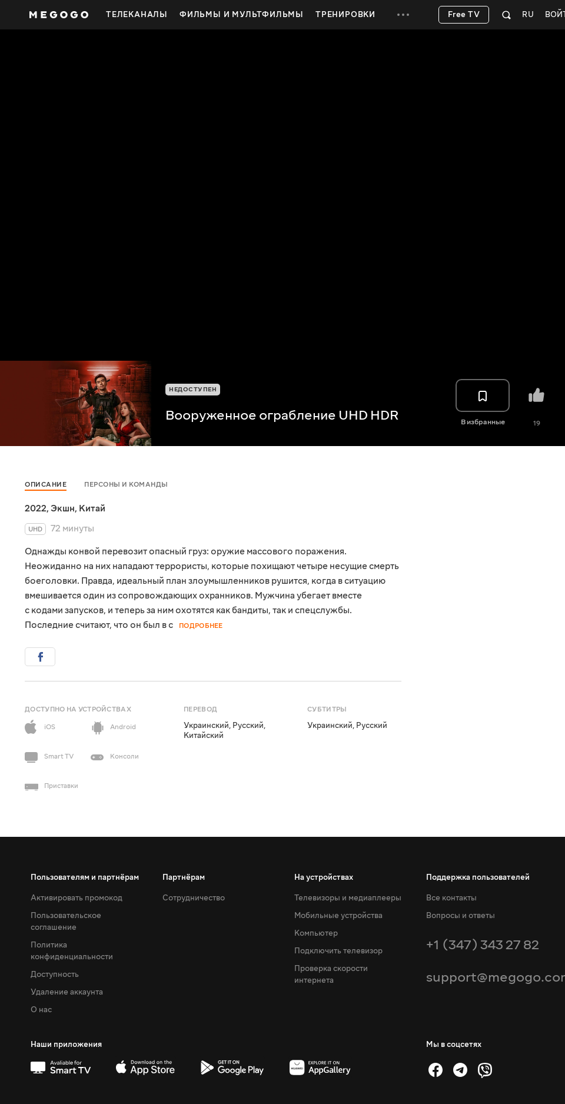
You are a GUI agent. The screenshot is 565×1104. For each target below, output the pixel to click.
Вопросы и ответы (460, 915)
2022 (35, 508)
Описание (46, 484)
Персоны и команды (126, 484)
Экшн (63, 508)
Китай (92, 508)
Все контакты (451, 898)
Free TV (464, 14)
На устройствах (323, 877)
